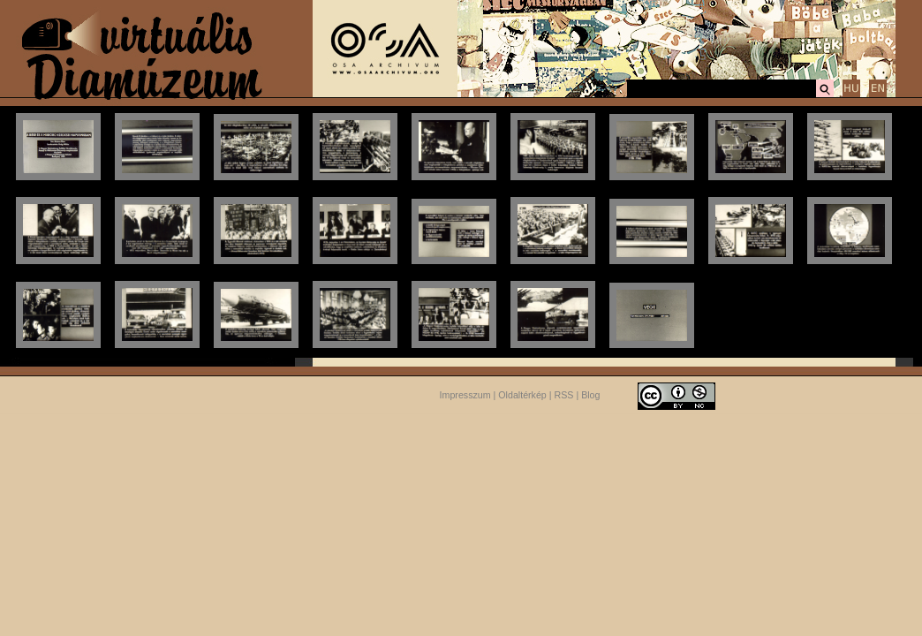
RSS (564, 395)
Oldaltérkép (522, 395)
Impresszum (465, 395)
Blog (590, 395)
